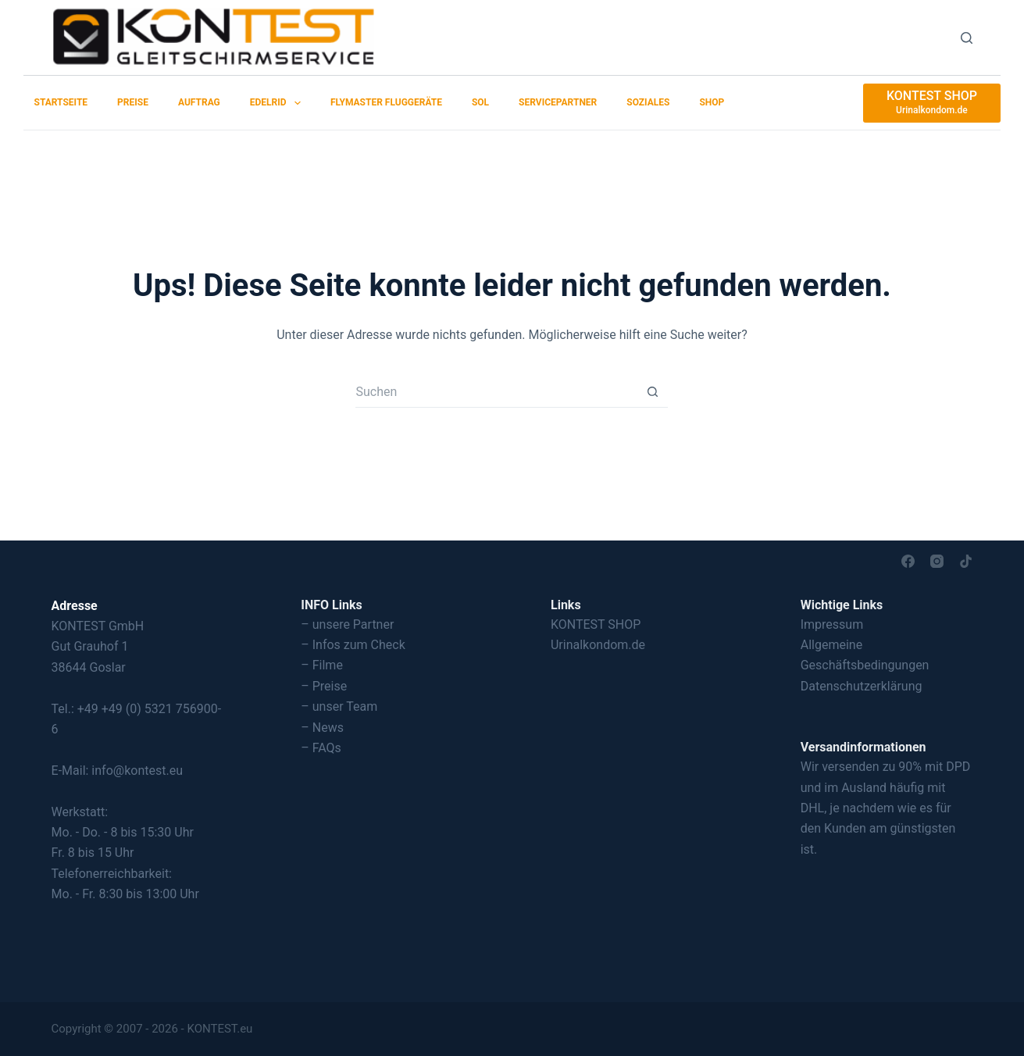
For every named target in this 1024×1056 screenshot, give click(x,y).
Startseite (61, 102)
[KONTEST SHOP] (932, 103)
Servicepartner (558, 102)
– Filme (322, 665)
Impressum (832, 624)
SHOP (711, 102)
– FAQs (321, 747)
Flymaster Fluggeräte (386, 102)
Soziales (647, 102)
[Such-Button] (652, 392)
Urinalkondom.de (598, 644)
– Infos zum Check (353, 644)
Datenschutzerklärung (861, 686)
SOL (480, 102)
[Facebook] (908, 561)
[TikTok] (965, 561)
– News (322, 727)
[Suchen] (966, 38)
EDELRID (278, 103)
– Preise (324, 686)
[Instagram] (937, 561)
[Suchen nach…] (496, 392)
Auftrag (199, 102)
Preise (132, 102)
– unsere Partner (347, 624)
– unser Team (339, 706)
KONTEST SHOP (595, 624)
